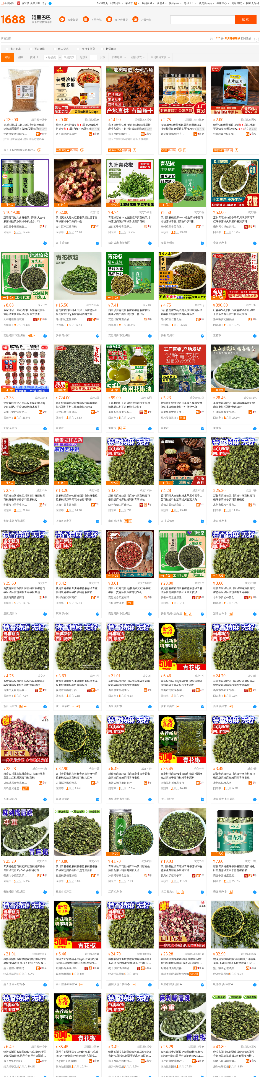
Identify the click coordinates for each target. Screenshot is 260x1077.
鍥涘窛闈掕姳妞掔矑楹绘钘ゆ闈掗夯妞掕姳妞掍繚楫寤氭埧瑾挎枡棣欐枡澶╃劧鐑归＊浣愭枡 (233, 1054)
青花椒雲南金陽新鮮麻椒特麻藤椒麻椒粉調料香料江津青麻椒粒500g (77, 404)
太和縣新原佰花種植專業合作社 (15, 319)
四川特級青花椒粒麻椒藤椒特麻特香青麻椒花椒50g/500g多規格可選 (24, 868)
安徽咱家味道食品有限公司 (120, 319)
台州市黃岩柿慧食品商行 (225, 597)
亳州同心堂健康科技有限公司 (225, 226)
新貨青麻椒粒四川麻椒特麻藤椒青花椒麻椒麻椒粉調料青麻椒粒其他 (24, 590)
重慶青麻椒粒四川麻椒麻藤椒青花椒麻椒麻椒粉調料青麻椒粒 (234, 404)
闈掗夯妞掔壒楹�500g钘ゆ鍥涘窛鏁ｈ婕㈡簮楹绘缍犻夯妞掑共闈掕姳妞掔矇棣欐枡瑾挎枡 (77, 961)
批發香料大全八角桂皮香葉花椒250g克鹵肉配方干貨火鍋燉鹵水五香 (24, 404)
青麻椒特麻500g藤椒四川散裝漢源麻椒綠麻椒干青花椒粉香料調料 (181, 683)
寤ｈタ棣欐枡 (141, 139)
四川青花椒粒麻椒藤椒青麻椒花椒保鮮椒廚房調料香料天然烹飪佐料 (77, 868)
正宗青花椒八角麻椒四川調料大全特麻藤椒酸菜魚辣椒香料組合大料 (24, 219)
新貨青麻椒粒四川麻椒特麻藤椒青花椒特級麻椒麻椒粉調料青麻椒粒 (129, 497)
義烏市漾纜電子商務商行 (173, 875)
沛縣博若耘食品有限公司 (120, 875)
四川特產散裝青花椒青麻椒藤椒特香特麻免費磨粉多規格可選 (181, 868)
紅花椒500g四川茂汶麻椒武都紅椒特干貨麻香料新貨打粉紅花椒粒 (234, 312)
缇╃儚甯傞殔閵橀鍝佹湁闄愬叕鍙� (120, 968)
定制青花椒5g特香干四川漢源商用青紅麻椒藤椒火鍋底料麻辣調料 (234, 219)
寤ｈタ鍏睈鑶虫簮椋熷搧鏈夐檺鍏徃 (120, 133)
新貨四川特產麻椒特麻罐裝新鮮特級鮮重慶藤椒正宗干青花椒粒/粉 (234, 868)
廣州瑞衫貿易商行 (66, 597)
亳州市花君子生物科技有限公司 (15, 504)
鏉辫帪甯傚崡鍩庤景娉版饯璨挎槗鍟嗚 (68, 968)
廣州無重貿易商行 (118, 690)
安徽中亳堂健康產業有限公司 (173, 597)
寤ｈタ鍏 (114, 139)
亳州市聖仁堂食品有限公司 (173, 319)
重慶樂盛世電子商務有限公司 (173, 412)
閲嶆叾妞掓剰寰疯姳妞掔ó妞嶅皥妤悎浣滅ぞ (225, 1060)
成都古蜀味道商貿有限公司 (173, 504)
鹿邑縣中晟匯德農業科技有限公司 (15, 226)
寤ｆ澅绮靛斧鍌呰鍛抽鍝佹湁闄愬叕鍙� (68, 133)
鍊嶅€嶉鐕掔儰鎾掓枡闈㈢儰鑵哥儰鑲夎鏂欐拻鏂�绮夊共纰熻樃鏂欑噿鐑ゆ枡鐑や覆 (234, 127)
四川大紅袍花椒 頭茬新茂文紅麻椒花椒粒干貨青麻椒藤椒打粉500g (129, 590)
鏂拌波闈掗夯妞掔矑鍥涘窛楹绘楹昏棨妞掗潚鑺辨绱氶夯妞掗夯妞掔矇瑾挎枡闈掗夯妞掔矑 (24, 961)
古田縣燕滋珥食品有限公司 (68, 782)
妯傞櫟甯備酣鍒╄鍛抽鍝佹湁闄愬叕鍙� (173, 133)
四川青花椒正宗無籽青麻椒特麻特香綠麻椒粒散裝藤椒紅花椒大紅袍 (77, 775)
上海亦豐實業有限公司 (68, 504)
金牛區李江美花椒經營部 (68, 226)
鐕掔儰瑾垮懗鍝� (33, 139)
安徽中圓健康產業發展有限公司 (225, 875)
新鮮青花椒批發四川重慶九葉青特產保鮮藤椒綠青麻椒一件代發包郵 (181, 404)
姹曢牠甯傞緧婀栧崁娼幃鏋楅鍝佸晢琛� (15, 133)
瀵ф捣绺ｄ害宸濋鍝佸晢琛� (68, 1060)
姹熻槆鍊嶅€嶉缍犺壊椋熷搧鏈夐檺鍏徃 (225, 133)
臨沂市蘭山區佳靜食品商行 (120, 504)
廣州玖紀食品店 (222, 782)
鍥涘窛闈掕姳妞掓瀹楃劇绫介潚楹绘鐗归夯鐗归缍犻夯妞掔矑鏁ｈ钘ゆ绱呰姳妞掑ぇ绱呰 (234, 961)
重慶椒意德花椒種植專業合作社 (68, 875)
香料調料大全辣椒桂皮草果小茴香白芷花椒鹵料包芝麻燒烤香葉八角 (181, 497)
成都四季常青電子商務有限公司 (120, 226)
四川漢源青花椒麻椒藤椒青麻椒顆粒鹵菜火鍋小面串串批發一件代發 (129, 312)
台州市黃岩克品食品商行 (15, 690)
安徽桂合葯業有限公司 (120, 597)
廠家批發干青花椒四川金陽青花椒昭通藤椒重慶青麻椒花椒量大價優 (24, 312)
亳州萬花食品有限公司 (173, 226)
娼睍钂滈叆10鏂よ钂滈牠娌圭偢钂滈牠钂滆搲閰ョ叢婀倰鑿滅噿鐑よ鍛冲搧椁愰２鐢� (23, 127)
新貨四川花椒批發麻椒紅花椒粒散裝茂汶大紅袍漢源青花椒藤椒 (24, 775)
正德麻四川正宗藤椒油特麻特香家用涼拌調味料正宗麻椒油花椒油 (129, 404)
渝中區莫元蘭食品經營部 (225, 319)
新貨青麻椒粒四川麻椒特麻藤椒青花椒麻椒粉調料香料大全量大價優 (181, 590)
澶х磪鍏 (126, 139)
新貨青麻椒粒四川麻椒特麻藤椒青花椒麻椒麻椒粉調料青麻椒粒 (234, 497)
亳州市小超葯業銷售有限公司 (15, 875)
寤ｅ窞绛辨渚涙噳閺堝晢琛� (15, 1060)
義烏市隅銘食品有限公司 (225, 690)
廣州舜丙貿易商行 (13, 597)
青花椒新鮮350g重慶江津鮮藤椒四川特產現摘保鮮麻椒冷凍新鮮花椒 (129, 219)
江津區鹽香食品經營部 (225, 412)
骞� (43, 133)
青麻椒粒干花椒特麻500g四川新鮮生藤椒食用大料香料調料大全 (129, 868)
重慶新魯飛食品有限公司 (120, 412)
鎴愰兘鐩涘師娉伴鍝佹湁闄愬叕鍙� (173, 968)
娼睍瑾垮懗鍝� (13, 139)
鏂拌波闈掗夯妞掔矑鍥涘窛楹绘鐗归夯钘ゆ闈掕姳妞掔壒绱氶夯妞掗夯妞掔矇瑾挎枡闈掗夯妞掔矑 (129, 961)
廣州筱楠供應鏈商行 (120, 782)
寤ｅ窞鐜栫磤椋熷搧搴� (120, 1060)
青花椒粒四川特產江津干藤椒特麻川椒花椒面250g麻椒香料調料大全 (77, 312)
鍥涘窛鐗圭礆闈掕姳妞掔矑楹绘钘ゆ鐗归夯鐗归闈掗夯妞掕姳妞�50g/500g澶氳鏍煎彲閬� (182, 1054)
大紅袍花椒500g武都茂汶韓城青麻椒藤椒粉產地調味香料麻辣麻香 (181, 312)
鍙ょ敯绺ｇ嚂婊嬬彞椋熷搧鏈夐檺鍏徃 (225, 968)
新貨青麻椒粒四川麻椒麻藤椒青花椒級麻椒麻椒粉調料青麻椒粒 (129, 683)
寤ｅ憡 (43, 128)
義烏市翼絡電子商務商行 (68, 690)
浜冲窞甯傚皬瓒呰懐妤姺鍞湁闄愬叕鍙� (173, 1060)
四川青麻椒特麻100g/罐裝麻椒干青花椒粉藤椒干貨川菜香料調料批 (182, 219)
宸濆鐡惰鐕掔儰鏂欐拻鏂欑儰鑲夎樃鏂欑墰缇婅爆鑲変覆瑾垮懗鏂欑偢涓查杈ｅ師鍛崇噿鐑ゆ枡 (181, 127)
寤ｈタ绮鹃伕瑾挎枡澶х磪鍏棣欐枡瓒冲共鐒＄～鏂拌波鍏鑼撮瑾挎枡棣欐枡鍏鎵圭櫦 (129, 127)
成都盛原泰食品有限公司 (15, 782)
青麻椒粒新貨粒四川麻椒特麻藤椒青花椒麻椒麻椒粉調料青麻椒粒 (24, 497)
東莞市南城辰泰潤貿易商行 (173, 690)
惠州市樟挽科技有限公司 (225, 504)
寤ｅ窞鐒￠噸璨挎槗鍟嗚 (15, 968)
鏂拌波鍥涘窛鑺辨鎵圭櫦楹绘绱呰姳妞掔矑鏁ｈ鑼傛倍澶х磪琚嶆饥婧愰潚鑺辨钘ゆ (181, 961)
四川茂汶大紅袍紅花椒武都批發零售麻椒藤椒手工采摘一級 (77, 219)
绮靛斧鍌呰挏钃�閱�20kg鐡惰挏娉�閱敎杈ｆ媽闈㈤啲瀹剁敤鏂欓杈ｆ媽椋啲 (77, 127)
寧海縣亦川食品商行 (172, 782)
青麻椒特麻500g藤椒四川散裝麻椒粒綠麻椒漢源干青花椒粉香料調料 (77, 497)
